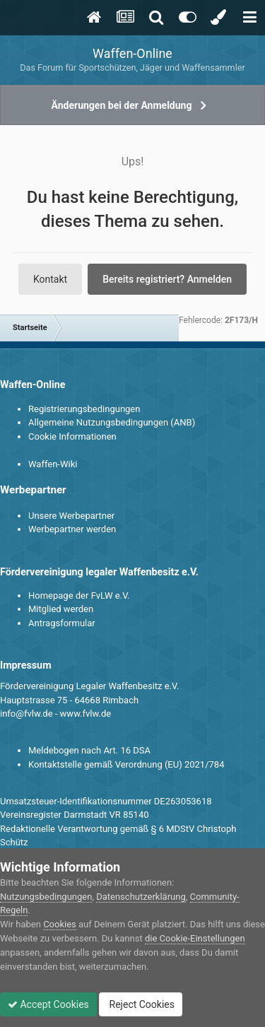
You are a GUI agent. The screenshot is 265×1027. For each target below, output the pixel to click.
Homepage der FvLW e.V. (78, 595)
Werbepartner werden (72, 529)
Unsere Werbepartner (71, 515)
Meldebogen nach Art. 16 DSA (89, 750)
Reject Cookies (141, 1004)
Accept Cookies (48, 1004)
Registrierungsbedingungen (84, 409)
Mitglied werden (60, 609)
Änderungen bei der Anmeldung (122, 105)
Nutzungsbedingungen (46, 896)
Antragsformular (61, 623)
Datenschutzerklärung (141, 896)
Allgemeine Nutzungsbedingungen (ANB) (111, 422)
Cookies (59, 924)
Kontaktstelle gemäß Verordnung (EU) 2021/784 (126, 764)
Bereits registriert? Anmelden (167, 279)
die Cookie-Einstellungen (195, 938)
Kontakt (50, 279)
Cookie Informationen (72, 436)
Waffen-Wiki (52, 464)
